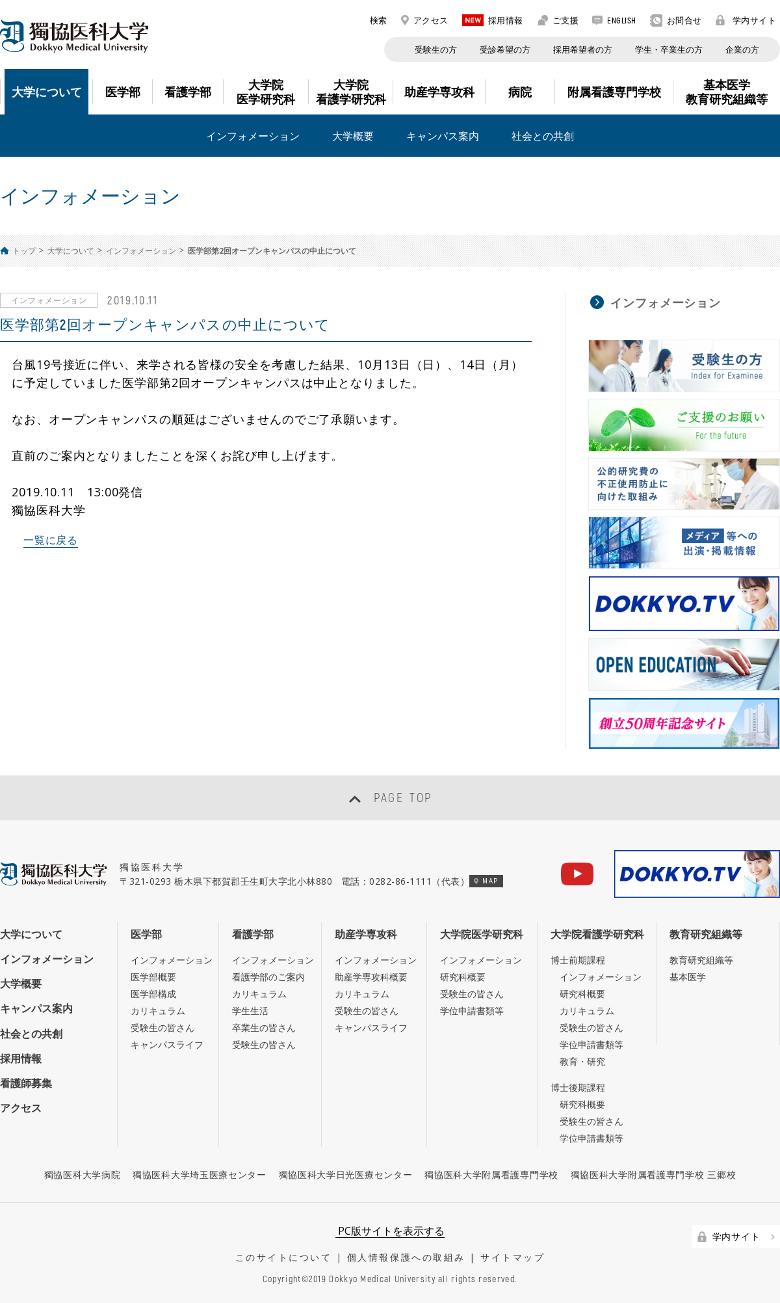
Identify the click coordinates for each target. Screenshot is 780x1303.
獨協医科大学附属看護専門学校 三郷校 (653, 1174)
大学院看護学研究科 (597, 934)
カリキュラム (158, 1010)
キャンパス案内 (442, 136)
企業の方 (742, 49)
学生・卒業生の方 (669, 49)
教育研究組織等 (706, 934)
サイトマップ (512, 1257)
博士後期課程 (578, 1087)
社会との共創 (543, 136)
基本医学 (688, 977)
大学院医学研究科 (481, 934)
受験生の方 (436, 49)
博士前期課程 (578, 960)
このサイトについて (283, 1257)
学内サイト (746, 20)
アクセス (424, 20)
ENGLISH (614, 20)
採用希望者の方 (582, 49)
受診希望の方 (505, 49)
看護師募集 (26, 1083)
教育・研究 (582, 1061)
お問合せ (676, 20)
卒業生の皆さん (264, 1027)
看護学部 (253, 934)
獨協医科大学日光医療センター (346, 1174)
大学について (70, 250)
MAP (486, 880)
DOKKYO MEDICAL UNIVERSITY (74, 36)
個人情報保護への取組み (406, 1257)
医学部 (146, 934)
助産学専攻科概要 (371, 977)
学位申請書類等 (472, 1010)
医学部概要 (153, 977)
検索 (371, 20)
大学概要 (353, 136)
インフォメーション (253, 136)
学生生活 (250, 1010)
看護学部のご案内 (268, 977)
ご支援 (558, 20)
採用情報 (492, 20)
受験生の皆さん (162, 1027)
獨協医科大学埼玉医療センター (199, 1174)
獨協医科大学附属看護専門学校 (491, 1174)
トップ (24, 250)
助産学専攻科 (366, 934)
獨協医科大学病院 (82, 1174)
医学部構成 (153, 993)
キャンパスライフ (167, 1044)
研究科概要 (463, 977)
